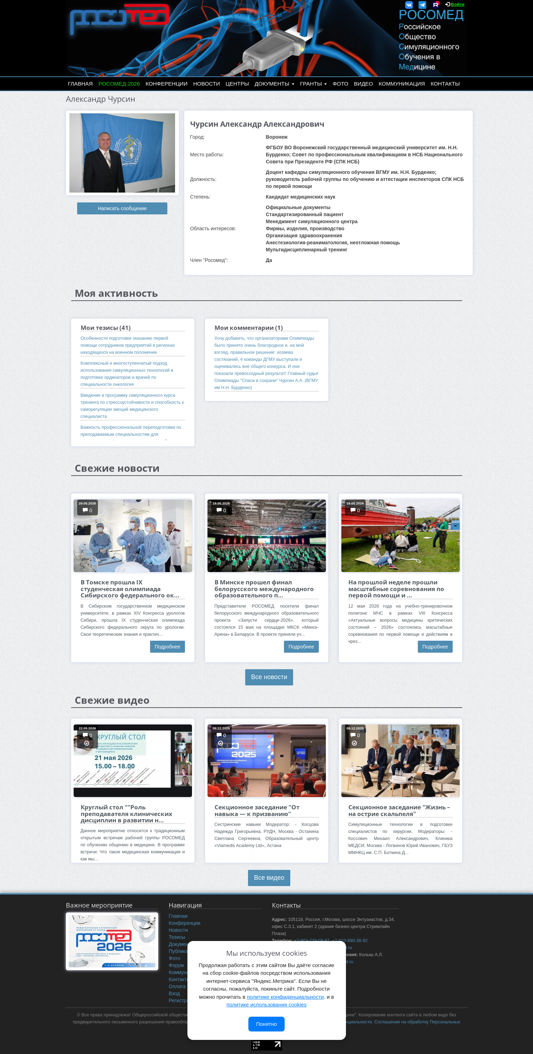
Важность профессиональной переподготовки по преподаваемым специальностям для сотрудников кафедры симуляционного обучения (131, 434)
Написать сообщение (122, 208)
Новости (206, 84)
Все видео (269, 877)
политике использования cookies (266, 1005)
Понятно (266, 1024)
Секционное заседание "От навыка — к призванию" (257, 810)
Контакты (445, 84)
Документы (275, 84)
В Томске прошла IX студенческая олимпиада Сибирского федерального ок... (130, 588)
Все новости (269, 676)
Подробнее (167, 647)
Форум (176, 965)
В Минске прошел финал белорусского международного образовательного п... (264, 588)
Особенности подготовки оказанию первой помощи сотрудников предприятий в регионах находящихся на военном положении (128, 345)
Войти (457, 4)
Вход (174, 993)
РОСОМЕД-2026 (119, 84)
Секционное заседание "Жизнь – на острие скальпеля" (399, 810)
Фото (340, 84)
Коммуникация (402, 84)
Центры (237, 84)
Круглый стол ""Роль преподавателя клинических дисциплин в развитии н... (126, 813)
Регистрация (183, 1000)
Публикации (182, 951)
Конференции (166, 84)
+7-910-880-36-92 (349, 940)
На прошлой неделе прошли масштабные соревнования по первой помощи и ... (396, 588)
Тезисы (177, 937)
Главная (80, 84)
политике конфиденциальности (285, 997)
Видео (363, 84)
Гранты (313, 84)
